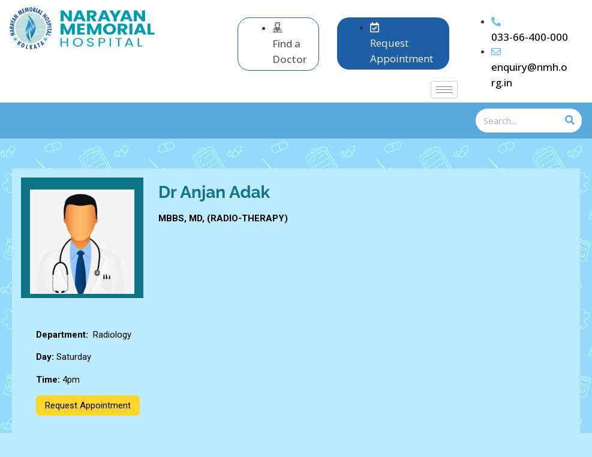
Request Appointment (88, 405)
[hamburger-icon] (444, 89)
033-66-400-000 (529, 37)
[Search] (570, 121)
